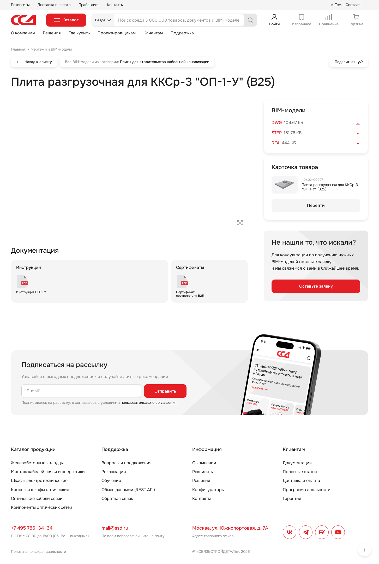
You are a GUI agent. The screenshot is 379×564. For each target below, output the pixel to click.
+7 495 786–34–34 (31, 528)
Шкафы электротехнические (39, 480)
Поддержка (182, 33)
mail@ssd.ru (114, 528)
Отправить (165, 391)
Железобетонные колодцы (37, 463)
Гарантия (292, 498)
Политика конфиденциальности (38, 551)
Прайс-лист (89, 4)
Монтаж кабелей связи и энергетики (48, 471)
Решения (52, 33)
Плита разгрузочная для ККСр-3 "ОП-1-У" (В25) (330, 186)
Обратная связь (117, 498)
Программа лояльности (306, 489)
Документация (297, 463)
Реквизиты (20, 4)
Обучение (111, 480)
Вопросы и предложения (126, 463)
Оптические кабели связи (37, 498)
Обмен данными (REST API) (128, 489)
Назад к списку (34, 62)
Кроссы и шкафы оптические (40, 489)
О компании (23, 33)
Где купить (79, 33)
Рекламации (113, 471)
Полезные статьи (300, 471)
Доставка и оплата (54, 4)
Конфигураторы (208, 489)
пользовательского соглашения (148, 402)
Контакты (115, 4)
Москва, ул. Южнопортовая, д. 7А (230, 528)
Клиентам (153, 33)
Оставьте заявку (316, 286)
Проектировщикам (117, 33)
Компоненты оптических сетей (41, 507)
